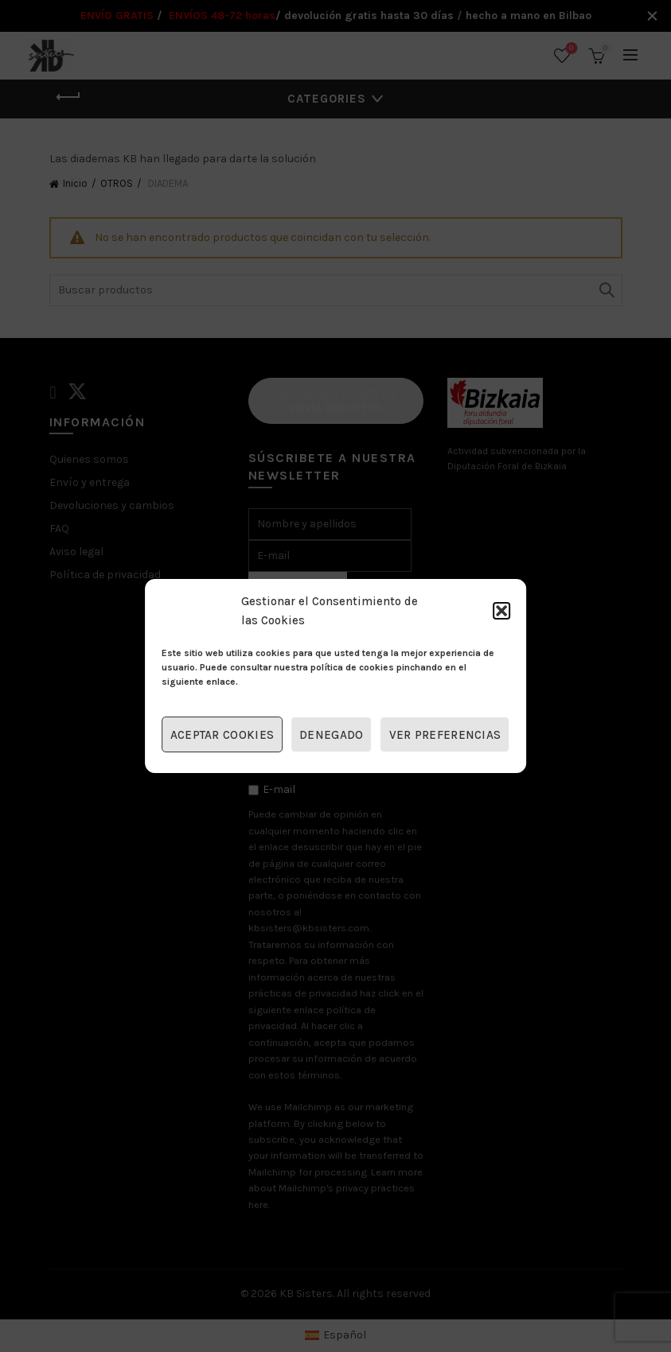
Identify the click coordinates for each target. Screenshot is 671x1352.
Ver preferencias (445, 735)
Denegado (331, 735)
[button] (501, 611)
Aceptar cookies (222, 735)
